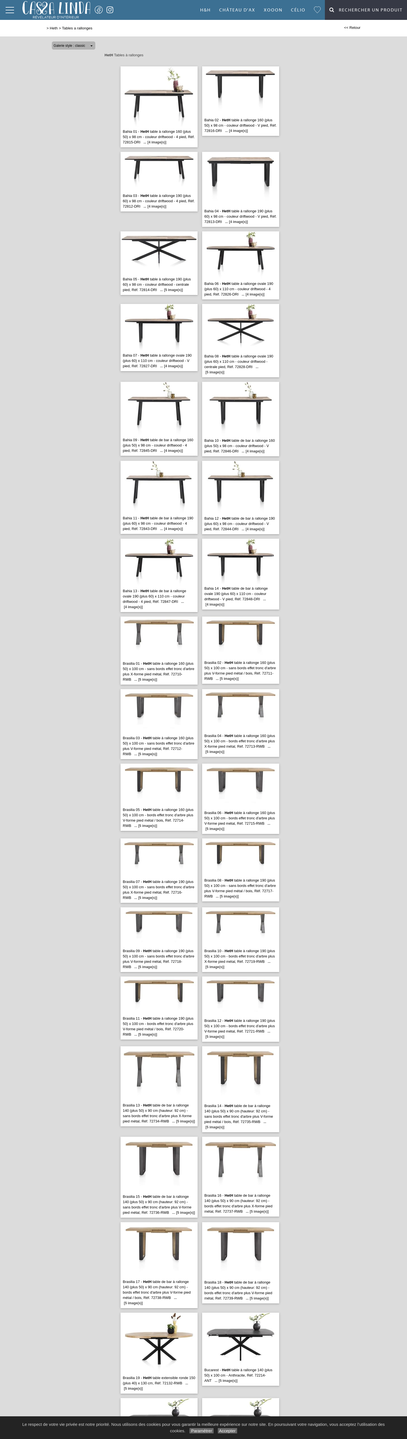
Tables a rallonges (77, 28)
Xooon (273, 10)
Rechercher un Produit (366, 10)
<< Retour (352, 27)
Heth (54, 28)
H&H (205, 10)
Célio (298, 10)
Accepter (227, 1430)
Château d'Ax (237, 10)
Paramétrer (201, 1430)
